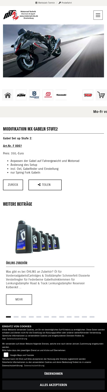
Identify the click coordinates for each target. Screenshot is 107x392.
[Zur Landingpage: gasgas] (47, 94)
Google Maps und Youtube (22, 355)
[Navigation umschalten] (98, 15)
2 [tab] (16, 317)
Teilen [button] (45, 185)
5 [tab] (38, 317)
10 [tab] (76, 317)
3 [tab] (23, 317)
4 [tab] (31, 317)
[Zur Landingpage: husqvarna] (34, 94)
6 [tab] (46, 317)
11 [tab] (84, 317)
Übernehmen (53, 373)
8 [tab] (61, 317)
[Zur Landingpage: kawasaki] (61, 94)
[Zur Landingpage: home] (7, 94)
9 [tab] (69, 317)
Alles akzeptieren (53, 385)
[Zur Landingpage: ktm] (21, 94)
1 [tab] (8, 317)
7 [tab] (54, 317)
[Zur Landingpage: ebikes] (74, 94)
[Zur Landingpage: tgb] (88, 94)
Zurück (13, 185)
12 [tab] (92, 317)
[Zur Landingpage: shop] (101, 94)
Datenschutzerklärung (17, 339)
